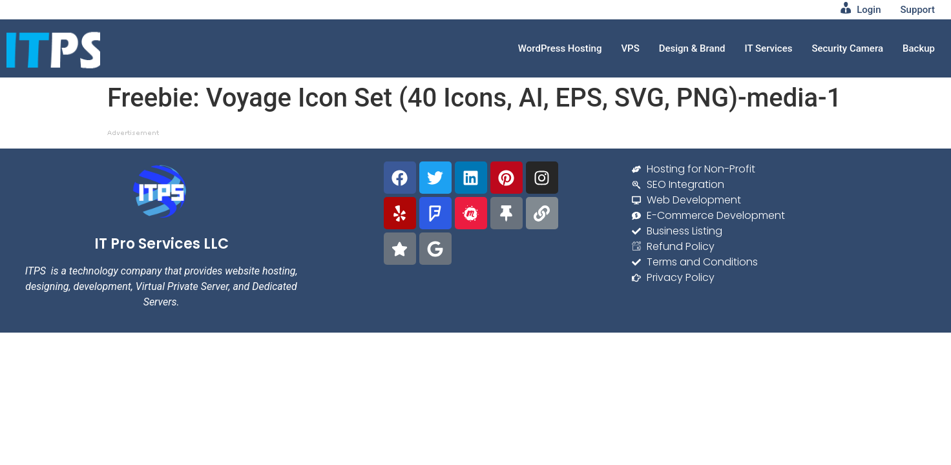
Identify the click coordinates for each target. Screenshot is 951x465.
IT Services (768, 48)
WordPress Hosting (560, 48)
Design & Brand (692, 48)
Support (918, 10)
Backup (919, 48)
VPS (630, 48)
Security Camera (847, 48)
